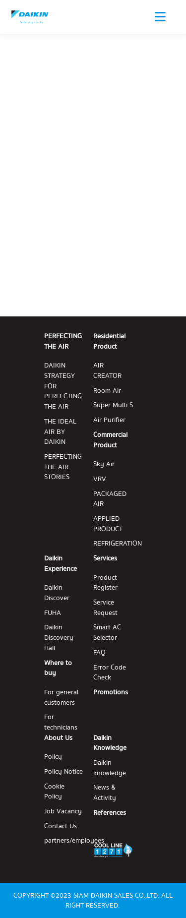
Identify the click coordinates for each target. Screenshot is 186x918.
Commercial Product (110, 440)
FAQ (99, 653)
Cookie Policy (54, 792)
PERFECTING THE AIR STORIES (63, 467)
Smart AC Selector (107, 632)
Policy (53, 757)
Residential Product (109, 341)
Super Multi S (113, 405)
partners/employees (74, 841)
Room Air (107, 391)
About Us (58, 738)
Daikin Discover (56, 593)
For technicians (60, 722)
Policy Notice (63, 772)
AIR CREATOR (107, 371)
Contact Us (60, 826)
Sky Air (104, 464)
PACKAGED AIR (109, 499)
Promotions (110, 692)
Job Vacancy (63, 811)
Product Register (105, 583)
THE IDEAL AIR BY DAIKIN (60, 432)
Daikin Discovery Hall (58, 637)
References (109, 813)
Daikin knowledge (109, 768)
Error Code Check (109, 673)
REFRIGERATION (117, 544)
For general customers (61, 697)
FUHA (52, 613)
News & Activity (104, 793)
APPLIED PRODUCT (108, 524)
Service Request (105, 608)
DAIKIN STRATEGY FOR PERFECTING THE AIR (63, 386)
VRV (99, 479)
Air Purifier (109, 420)
